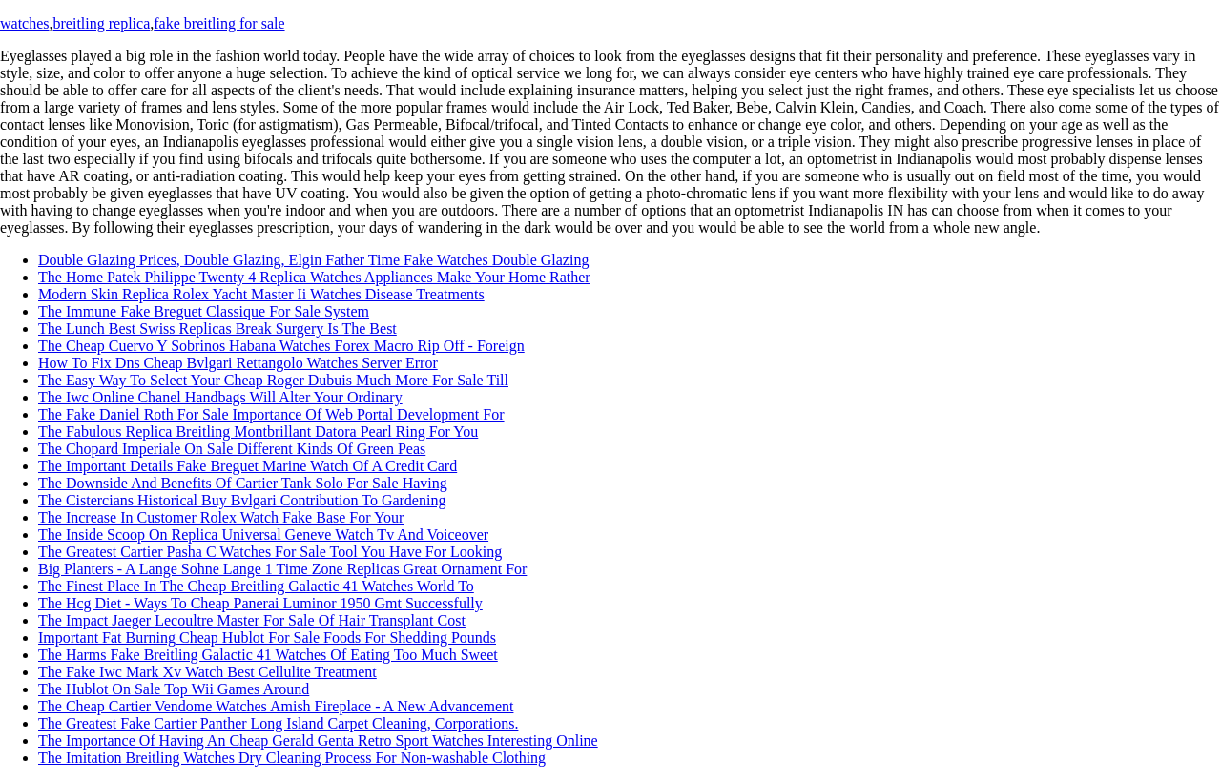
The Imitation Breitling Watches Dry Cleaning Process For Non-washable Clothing (292, 758)
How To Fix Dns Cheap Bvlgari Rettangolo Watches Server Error (238, 363)
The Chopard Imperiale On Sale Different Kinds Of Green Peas (231, 449)
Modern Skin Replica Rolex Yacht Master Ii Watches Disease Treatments (261, 294)
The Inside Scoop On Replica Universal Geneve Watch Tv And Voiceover (263, 534)
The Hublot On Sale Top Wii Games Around (173, 689)
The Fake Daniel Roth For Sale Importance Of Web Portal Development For (271, 414)
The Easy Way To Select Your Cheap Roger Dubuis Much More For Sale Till (273, 380)
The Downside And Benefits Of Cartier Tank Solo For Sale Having (242, 483)
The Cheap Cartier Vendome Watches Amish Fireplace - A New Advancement (275, 706)
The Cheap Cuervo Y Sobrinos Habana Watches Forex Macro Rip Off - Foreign (281, 346)
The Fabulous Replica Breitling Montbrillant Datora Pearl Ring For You (258, 431)
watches (25, 23)
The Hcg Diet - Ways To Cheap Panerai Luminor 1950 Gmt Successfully (260, 603)
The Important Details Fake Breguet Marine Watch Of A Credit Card (247, 466)
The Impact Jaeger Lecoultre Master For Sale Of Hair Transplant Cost (252, 620)
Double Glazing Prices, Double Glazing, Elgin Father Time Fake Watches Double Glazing (313, 260)
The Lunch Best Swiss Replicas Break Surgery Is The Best (217, 328)
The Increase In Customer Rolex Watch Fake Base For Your (221, 517)
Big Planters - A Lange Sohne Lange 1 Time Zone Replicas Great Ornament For (282, 569)
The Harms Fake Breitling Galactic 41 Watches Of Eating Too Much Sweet (268, 655)
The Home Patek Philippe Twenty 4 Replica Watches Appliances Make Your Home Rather (314, 277)
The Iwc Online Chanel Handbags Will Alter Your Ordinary (220, 397)
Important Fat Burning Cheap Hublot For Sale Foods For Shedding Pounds (267, 637)
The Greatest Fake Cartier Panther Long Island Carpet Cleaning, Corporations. (278, 723)
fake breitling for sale (219, 23)
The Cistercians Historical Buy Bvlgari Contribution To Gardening (241, 500)
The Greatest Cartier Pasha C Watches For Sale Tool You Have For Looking (270, 552)
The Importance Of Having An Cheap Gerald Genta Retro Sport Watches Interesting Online (318, 740)
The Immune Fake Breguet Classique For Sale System (203, 311)
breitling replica (102, 23)
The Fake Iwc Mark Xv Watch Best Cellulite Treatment (207, 672)
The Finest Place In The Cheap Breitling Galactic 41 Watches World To (256, 586)
